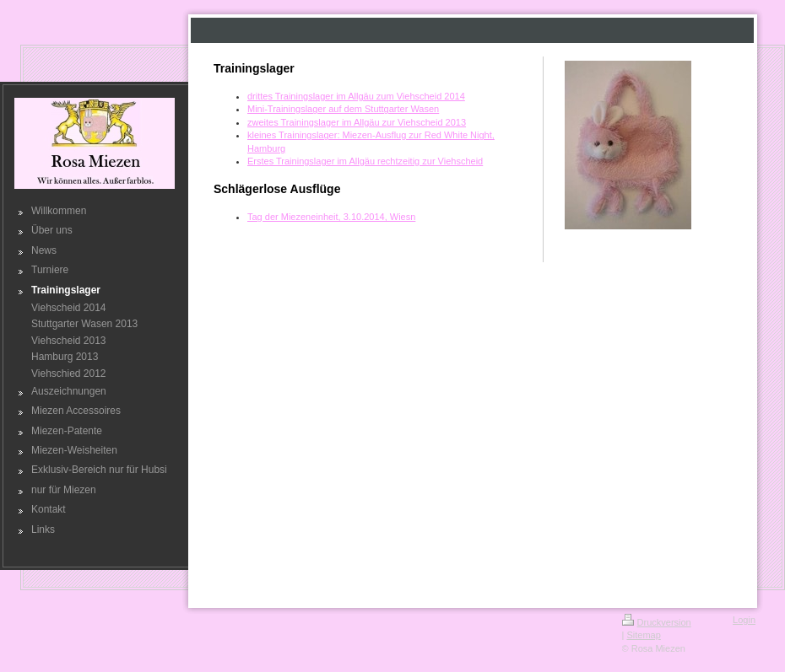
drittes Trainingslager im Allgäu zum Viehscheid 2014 (356, 96)
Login (744, 620)
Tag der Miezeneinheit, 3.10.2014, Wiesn (331, 217)
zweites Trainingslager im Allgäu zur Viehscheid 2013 (356, 122)
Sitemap (643, 635)
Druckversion (656, 622)
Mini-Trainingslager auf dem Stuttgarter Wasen (343, 109)
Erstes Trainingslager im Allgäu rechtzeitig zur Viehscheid (365, 161)
